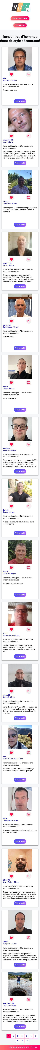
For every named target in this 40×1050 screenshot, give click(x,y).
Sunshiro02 (7, 448)
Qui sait (5, 510)
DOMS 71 (6, 880)
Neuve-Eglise (7, 882)
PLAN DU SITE (23, 1047)
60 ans (12, 697)
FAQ (10, 1047)
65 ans (14, 80)
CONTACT (34, 1047)
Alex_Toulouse (8, 1003)
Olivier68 (6, 202)
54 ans (13, 1005)
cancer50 (6, 695)
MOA (4, 78)
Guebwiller (7, 204)
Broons (5, 512)
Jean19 (5, 572)
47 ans (15, 820)
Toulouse (6, 574)
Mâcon (5, 389)
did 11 (5, 633)
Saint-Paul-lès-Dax (9, 759)
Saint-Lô (6, 697)
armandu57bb (8, 140)
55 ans (11, 389)
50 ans (14, 204)
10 (27, 1041)
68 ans (11, 265)
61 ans (20, 759)
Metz (5, 142)
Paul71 (5, 387)
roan (4, 757)
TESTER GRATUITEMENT (20, 18)
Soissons (6, 450)
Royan (5, 265)
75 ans (15, 327)
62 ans (10, 142)
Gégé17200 (7, 263)
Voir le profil (20, 101)
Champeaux (7, 820)
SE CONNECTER (20, 25)
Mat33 (5, 942)
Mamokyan (7, 325)
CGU (15, 1047)
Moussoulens (8, 635)
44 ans (14, 944)
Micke (5, 818)
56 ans (12, 512)
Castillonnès (7, 327)
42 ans (13, 450)
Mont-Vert (6, 80)
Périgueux (6, 944)
